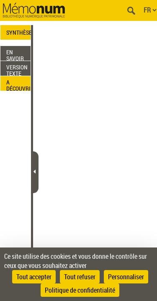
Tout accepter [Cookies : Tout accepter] (33, 276)
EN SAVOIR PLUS (15, 54)
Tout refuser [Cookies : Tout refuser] (79, 276)
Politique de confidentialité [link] (80, 290)
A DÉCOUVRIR (18, 84)
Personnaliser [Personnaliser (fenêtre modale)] (126, 276)
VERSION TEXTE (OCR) (17, 69)
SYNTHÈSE (18, 32)
